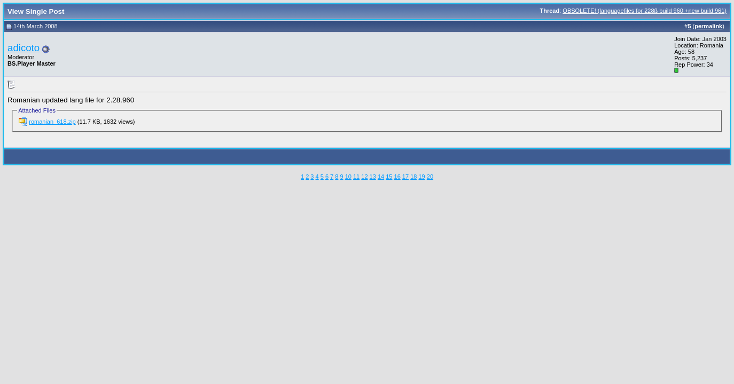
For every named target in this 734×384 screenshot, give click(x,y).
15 (389, 176)
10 (348, 176)
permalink (708, 26)
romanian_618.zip (52, 121)
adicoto (23, 47)
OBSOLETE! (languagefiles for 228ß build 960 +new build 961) (645, 10)
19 (421, 176)
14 (381, 176)
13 (373, 176)
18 (413, 176)
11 (356, 176)
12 (364, 176)
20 (430, 176)
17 (405, 176)
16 (397, 176)
